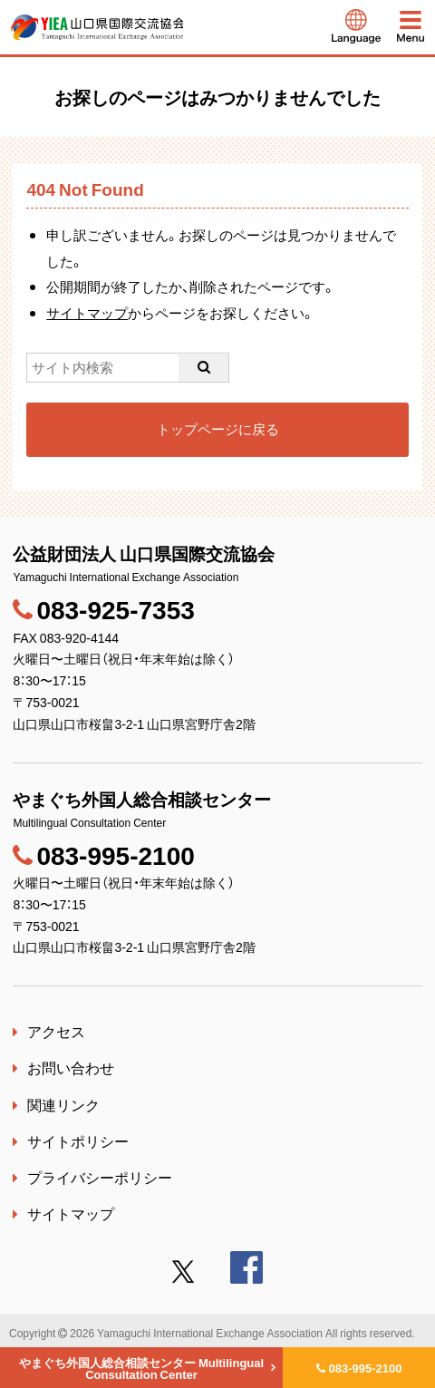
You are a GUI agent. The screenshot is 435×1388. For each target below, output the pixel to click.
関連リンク (63, 1104)
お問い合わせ (70, 1067)
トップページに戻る (218, 429)
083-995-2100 (365, 1367)
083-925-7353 (115, 608)
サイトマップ (87, 313)
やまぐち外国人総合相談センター (141, 1368)
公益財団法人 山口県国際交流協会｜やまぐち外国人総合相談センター (97, 27)
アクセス (56, 1031)
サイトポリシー (78, 1140)
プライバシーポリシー (99, 1177)
